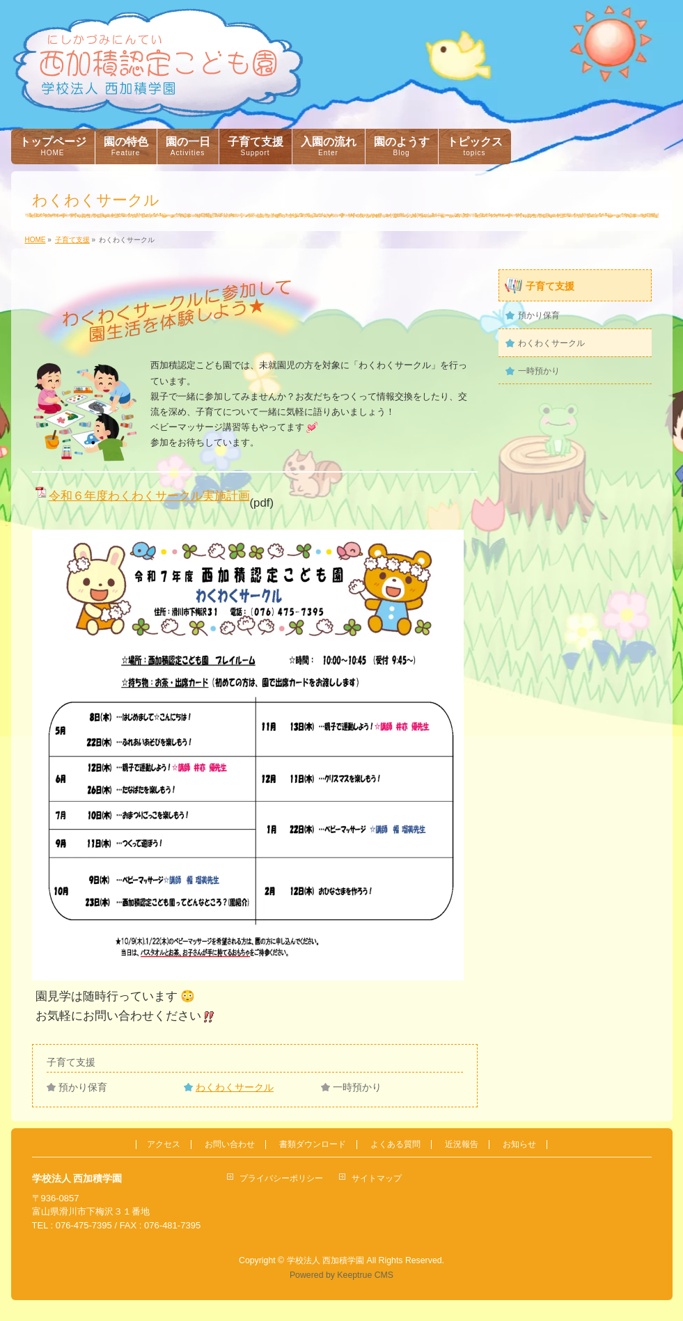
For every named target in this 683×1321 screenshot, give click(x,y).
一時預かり (357, 1087)
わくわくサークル (235, 1087)
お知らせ (519, 1144)
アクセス (163, 1144)
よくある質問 (395, 1144)
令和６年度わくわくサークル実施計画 (149, 496)
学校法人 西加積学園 (325, 1260)
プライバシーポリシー (281, 1178)
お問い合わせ (230, 1144)
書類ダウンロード (312, 1144)
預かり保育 (82, 1087)
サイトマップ (377, 1178)
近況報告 (461, 1144)
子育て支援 (71, 1062)
